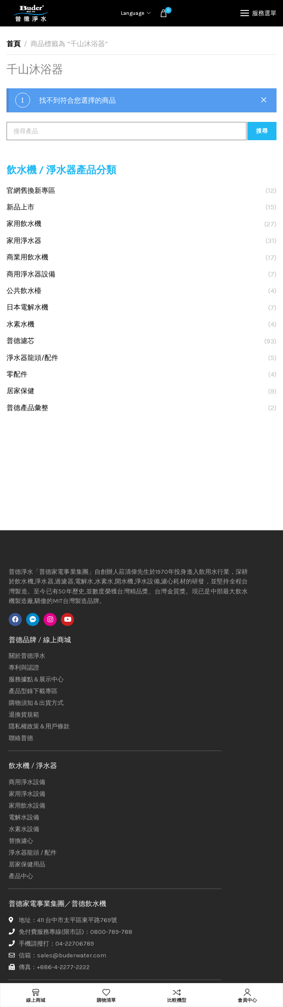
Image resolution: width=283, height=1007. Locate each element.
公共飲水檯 (24, 290)
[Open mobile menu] (258, 13)
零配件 (17, 374)
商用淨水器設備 (31, 274)
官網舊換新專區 (31, 190)
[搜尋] (126, 131)
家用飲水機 (24, 223)
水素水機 (20, 324)
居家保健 (20, 391)
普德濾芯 (20, 341)
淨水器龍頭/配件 (32, 358)
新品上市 (20, 207)
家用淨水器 (24, 240)
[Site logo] (30, 13)
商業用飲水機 (27, 257)
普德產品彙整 (27, 408)
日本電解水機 (27, 307)
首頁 (13, 44)
